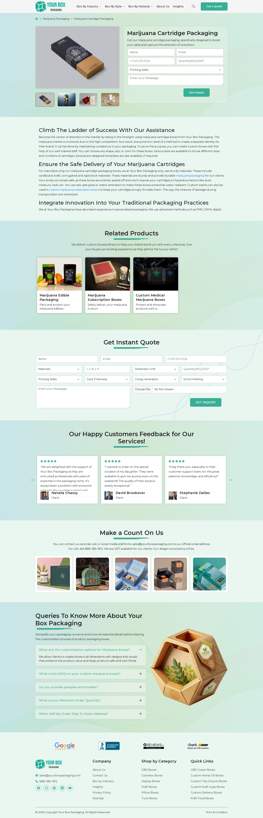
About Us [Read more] (99, 769)
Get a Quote (214, 6)
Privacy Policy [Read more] (102, 792)
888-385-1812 (94, 548)
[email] (200, 52)
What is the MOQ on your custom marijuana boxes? (90, 674)
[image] (180, 389)
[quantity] (200, 61)
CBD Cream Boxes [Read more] (203, 769)
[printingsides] (176, 70)
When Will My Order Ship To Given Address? (90, 714)
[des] (176, 80)
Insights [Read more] (98, 786)
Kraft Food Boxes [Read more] (202, 798)
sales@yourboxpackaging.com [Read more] (60, 775)
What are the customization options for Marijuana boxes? (90, 650)
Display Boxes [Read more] (151, 781)
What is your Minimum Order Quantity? (90, 700)
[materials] (59, 369)
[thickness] (107, 379)
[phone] (151, 61)
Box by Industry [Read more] (103, 781)
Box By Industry (89, 6)
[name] (151, 52)
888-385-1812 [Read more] (48, 781)
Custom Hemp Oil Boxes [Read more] (207, 775)
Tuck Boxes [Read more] (149, 798)
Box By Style (115, 6)
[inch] (156, 369)
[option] (59, 285)
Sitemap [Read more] (98, 798)
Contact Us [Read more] (100, 775)
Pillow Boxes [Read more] (150, 792)
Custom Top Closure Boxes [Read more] (209, 781)
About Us (162, 6)
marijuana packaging (190, 175)
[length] (107, 369)
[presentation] (154, 93)
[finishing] (204, 379)
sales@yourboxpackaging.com (152, 544)
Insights (178, 6)
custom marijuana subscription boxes (74, 189)
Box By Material (140, 6)
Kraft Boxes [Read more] (149, 786)
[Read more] (48, 764)
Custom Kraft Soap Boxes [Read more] (208, 786)
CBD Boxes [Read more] (149, 769)
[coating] (156, 379)
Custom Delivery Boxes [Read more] (206, 792)
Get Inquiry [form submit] (196, 92)
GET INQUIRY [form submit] (206, 402)
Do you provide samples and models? (90, 687)
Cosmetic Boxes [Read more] (152, 775)
